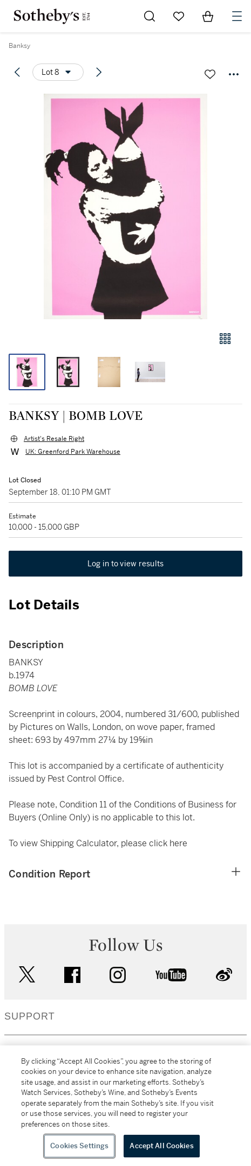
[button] (125, 206)
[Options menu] (58, 72)
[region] (125, 1105)
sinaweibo (224, 974)
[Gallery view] (225, 338)
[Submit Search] (149, 16)
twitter (27, 974)
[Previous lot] (17, 72)
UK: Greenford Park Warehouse (72, 451)
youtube (171, 974)
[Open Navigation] (237, 16)
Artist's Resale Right (54, 438)
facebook (72, 975)
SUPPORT (29, 1016)
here (178, 843)
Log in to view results (125, 563)
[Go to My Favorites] (178, 16)
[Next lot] (99, 72)
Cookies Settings (79, 1145)
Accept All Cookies (161, 1145)
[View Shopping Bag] (207, 16)
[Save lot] (210, 74)
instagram (118, 975)
